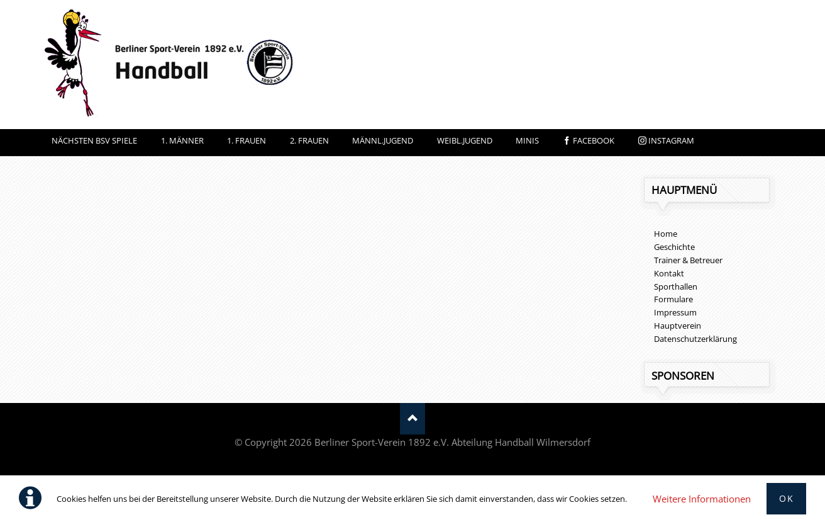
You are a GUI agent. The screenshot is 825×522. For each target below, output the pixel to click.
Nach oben (412, 418)
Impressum (675, 312)
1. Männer (182, 140)
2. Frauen (309, 140)
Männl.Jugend (382, 140)
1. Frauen (246, 140)
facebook (593, 140)
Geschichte (674, 246)
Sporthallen (675, 286)
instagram (671, 140)
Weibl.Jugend (464, 140)
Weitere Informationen (702, 498)
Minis (527, 140)
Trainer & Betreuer (688, 260)
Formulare (673, 299)
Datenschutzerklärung (695, 338)
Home (665, 233)
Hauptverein (677, 325)
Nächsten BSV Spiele (94, 140)
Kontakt (669, 273)
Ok (786, 498)
